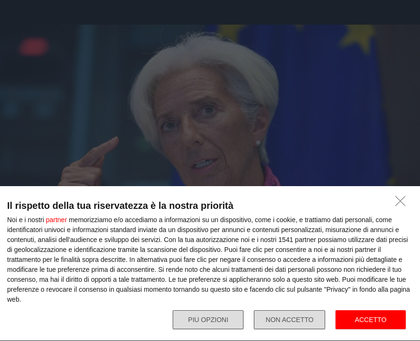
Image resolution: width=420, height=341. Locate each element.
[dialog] (210, 264)
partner (56, 219)
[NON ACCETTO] (403, 203)
